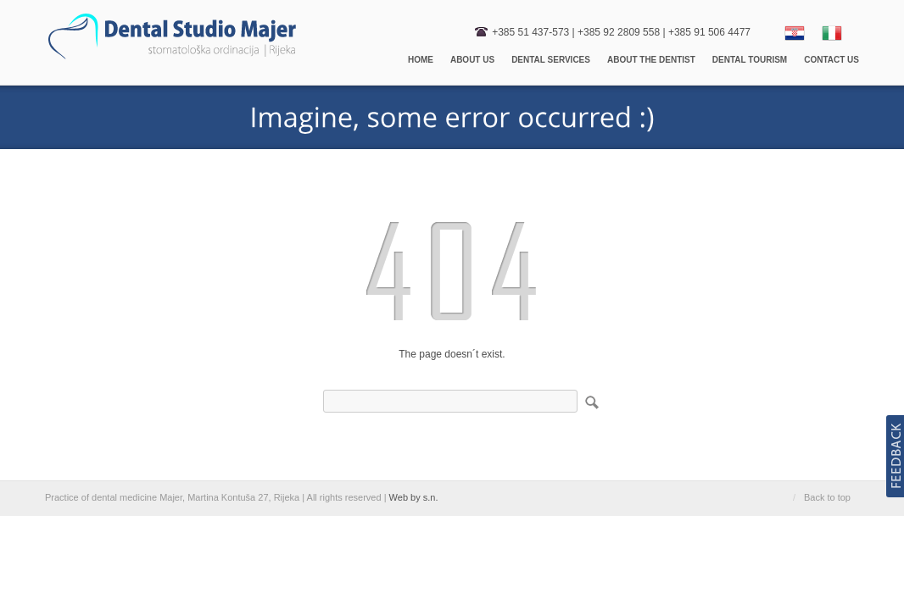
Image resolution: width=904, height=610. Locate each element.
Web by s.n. (413, 497)
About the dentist (651, 59)
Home (420, 59)
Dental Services (550, 59)
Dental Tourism (749, 59)
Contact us (831, 59)
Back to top (827, 497)
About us (472, 59)
